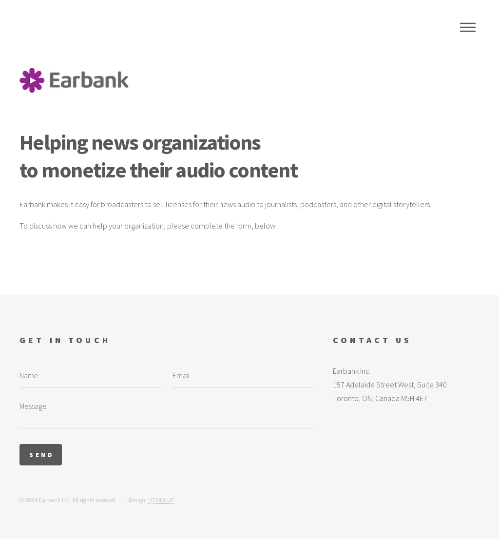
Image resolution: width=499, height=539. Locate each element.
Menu (467, 27)
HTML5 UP (161, 499)
